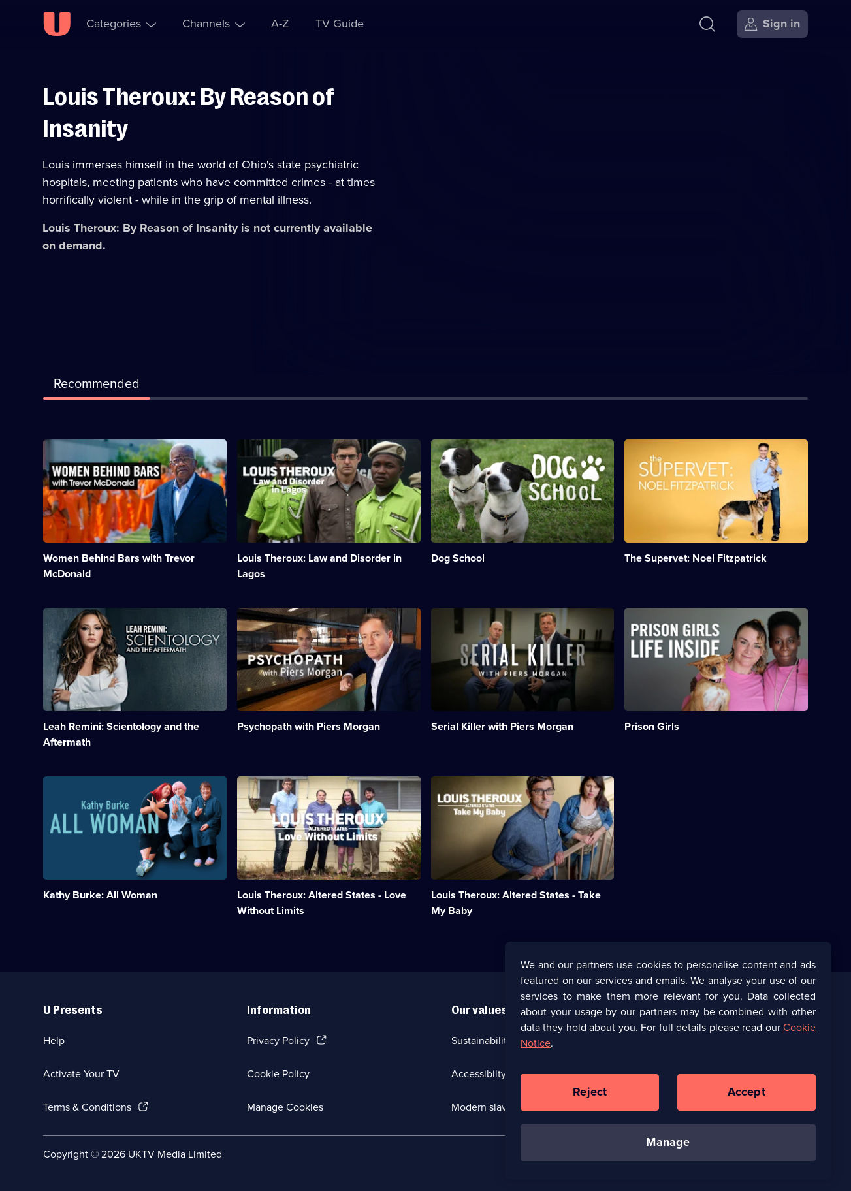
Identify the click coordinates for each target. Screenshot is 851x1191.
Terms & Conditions (87, 1107)
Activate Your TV (81, 1073)
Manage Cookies (285, 1107)
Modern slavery (486, 1107)
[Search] (710, 24)
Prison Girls (651, 726)
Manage (668, 1148)
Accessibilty (478, 1073)
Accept (746, 1098)
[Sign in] (772, 24)
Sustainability (481, 1040)
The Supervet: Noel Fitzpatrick (695, 557)
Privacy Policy (278, 1040)
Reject (590, 1098)
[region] (668, 1066)
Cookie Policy (278, 1073)
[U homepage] (57, 24)
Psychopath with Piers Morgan (308, 726)
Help (54, 1040)
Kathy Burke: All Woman (100, 894)
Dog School (458, 557)
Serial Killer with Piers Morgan (502, 726)
